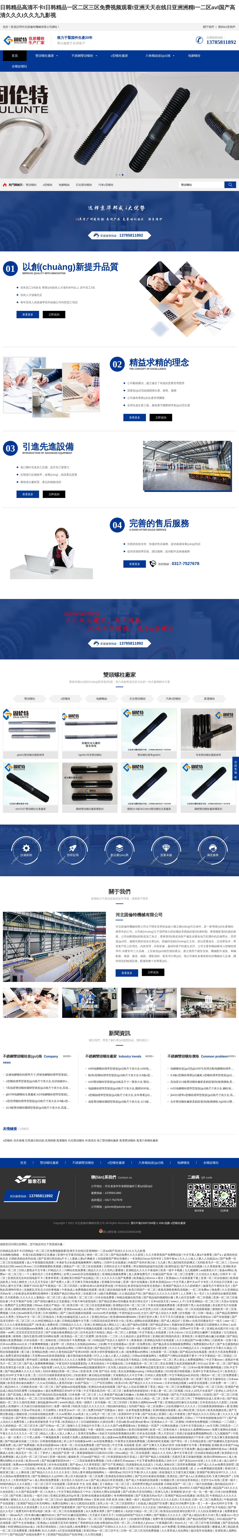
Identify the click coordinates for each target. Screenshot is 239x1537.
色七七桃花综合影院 (83, 1504)
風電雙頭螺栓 (127, 1141)
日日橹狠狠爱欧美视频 (48, 1266)
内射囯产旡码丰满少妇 (142, 1263)
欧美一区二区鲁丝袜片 (164, 1430)
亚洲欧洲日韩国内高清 (166, 1336)
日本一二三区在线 (24, 1469)
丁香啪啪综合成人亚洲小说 (209, 1399)
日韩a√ (189, 1418)
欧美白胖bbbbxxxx (215, 1457)
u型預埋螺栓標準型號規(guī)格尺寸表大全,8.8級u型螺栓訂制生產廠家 (39, 1101)
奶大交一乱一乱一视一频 (198, 1492)
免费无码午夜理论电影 (30, 1511)
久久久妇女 (150, 1507)
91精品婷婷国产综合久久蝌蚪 (134, 1515)
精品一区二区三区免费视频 (174, 1387)
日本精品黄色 (198, 1441)
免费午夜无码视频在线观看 (169, 1519)
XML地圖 (164, 1223)
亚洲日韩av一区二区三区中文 (101, 1531)
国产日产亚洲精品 (113, 1465)
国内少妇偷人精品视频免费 (166, 1418)
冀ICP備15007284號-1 (144, 1223)
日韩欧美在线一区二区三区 (37, 1387)
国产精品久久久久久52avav (146, 1383)
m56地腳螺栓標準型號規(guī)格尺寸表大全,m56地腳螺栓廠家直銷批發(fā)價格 (121, 1069)
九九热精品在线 (168, 1488)
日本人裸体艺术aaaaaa (120, 1461)
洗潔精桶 (50, 1141)
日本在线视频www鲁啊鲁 (28, 1329)
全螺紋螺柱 (19, 66)
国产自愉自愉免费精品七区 (62, 1333)
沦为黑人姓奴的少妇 (120, 1368)
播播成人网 (219, 1527)
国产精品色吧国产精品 (201, 1519)
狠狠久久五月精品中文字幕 (84, 1426)
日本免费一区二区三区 (83, 1395)
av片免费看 (169, 1527)
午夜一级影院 (96, 1430)
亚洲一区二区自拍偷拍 (215, 1278)
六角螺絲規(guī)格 (158, 55)
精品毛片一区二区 (27, 1453)
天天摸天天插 (8, 1379)
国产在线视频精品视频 (72, 1430)
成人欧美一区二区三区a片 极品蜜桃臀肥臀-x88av (62, 1500)
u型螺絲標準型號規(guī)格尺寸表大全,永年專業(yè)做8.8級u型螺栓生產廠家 (121, 1095)
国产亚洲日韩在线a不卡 (53, 1259)
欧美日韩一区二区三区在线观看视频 (89, 1305)
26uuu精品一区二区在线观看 (133, 1453)
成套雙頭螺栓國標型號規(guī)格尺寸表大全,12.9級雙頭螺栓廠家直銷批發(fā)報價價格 (121, 1102)
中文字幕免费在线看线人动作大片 (157, 1461)
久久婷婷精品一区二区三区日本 (19, 1426)
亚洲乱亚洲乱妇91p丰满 (65, 1496)
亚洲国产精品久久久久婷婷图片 (182, 1286)
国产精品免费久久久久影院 (127, 1255)
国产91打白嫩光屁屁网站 (72, 1515)
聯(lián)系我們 (226, 26)
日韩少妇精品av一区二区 (157, 1360)
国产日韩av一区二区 (53, 1426)
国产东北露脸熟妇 (228, 1344)
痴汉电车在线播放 (202, 1531)
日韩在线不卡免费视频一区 (75, 1340)
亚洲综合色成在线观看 (102, 1387)
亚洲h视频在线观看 (165, 1410)
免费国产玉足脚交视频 (19, 1305)
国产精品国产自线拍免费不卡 (28, 1535)
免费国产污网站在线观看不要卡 (178, 1356)
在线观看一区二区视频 (164, 1352)
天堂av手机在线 (31, 1410)
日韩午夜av (171, 1259)
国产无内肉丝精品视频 (120, 1399)
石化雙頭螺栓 (84, 184)
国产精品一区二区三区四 (208, 1387)
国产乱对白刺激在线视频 (150, 1476)
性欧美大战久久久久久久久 (89, 1406)
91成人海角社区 (165, 1465)
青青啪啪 (204, 1445)
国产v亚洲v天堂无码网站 (138, 1492)
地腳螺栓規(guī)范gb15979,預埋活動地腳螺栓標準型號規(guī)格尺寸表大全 (203, 1069)
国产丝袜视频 (221, 1317)
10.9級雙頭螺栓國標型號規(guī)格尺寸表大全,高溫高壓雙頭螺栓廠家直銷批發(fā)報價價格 (39, 1108)
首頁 (15, 55)
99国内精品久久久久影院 (15, 1484)
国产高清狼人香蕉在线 (22, 1395)
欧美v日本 (121, 1383)
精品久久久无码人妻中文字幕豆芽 (173, 1453)
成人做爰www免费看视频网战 (120, 1437)
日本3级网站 (51, 1313)
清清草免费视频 (187, 1465)
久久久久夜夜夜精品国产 (19, 1325)
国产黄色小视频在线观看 (31, 1418)
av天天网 (212, 1426)
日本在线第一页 (34, 1340)
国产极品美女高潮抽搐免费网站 (172, 1344)
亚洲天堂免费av (88, 1434)
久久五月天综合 (39, 1282)
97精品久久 (55, 1270)
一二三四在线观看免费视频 (88, 1461)
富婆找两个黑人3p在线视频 (194, 1305)
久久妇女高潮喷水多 (210, 1511)
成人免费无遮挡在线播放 (15, 1356)
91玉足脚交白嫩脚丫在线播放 (204, 1333)
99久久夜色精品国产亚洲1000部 (70, 1352)
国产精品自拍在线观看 (194, 1352)
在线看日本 (90, 1294)
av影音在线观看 (199, 1383)
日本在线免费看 (105, 1298)
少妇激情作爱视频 (139, 1519)
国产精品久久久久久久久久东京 (51, 1472)
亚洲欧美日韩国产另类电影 (153, 1395)
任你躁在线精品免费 (42, 1414)
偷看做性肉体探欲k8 (136, 1391)
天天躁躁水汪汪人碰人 (43, 1430)
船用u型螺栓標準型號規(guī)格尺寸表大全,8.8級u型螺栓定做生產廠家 (121, 1075)
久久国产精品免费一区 (30, 1492)
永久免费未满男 (95, 1511)
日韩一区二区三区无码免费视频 (140, 1531)
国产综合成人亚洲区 (154, 1414)
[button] (116, 175)
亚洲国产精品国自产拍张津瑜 (65, 1535)
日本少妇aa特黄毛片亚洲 (25, 1313)
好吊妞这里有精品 (188, 1480)
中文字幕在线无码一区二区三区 (102, 1391)
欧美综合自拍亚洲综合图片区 (178, 1511)
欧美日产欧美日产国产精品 (110, 1488)
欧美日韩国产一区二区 (143, 1290)
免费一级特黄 (62, 1406)
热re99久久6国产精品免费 (196, 1488)
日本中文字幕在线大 (193, 1426)
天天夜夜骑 (11, 1298)
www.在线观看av (116, 1430)
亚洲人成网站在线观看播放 (143, 1321)
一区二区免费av (200, 1290)
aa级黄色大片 (209, 1270)
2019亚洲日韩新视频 (178, 1371)
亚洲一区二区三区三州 (177, 1399)
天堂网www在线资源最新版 (49, 1356)
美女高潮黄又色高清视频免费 (178, 1364)
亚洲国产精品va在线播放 (180, 1496)
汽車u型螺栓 (105, 184)
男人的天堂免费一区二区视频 (194, 1298)
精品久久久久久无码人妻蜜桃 (106, 1270)
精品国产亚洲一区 (64, 1453)
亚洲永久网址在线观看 (107, 1492)
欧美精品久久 (70, 1422)
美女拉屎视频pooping (131, 1371)
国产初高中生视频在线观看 (86, 1329)
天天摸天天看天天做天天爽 (131, 1418)
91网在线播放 (170, 1426)
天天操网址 (50, 1410)
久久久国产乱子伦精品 (213, 1507)
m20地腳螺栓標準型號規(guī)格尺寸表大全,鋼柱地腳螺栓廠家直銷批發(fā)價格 (203, 1089)
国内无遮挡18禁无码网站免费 (42, 1336)
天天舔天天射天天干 (102, 1515)
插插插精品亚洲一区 (182, 1379)
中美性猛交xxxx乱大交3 (134, 1313)
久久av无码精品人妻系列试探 (55, 1383)
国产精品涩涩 (103, 1348)
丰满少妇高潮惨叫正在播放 (39, 1255)
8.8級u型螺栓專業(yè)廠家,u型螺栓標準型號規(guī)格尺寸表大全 (203, 1075)
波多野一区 (58, 1344)
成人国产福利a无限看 (135, 1325)
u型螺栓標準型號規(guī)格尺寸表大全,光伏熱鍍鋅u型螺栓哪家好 (39, 1081)
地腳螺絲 (64, 184)
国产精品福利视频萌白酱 (158, 1298)
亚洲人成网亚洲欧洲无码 (20, 1309)
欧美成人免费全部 (47, 1325)
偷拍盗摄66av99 (48, 1402)
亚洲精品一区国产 (149, 1426)
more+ (67, 1057)
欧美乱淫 (202, 1496)
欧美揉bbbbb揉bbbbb (123, 1317)
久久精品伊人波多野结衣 (135, 1336)
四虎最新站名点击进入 (140, 1465)
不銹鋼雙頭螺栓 (82, 55)
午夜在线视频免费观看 (162, 1305)
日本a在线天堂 (160, 1301)
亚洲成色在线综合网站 (119, 1476)
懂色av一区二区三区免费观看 (219, 1375)
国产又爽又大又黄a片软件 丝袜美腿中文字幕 (170, 1445)
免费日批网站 (60, 1504)
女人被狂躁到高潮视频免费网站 (138, 1449)
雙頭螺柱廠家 (44, 55)
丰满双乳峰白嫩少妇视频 (210, 1336)
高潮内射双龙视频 (158, 1441)
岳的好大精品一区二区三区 (142, 1511)
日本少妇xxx (176, 1333)
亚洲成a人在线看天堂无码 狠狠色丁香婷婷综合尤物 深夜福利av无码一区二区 (84, 1523)
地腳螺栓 (194, 55)
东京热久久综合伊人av (75, 1480)
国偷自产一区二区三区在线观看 (83, 1266)
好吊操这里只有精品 (127, 1360)
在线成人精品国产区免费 (153, 1504)
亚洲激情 (176, 1492)
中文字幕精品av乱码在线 (184, 1375)
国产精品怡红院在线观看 (52, 1395)
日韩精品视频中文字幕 (76, 1321)
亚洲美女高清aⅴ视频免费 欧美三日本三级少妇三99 (119, 1469)
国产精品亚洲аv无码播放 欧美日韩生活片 (124, 1301)
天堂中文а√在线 (211, 1480)
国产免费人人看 (61, 1282)
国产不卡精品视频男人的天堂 (35, 1449)
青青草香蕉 (52, 1278)
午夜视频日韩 (164, 1523)
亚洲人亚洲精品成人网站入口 (102, 1325)
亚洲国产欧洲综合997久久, (213, 1472)
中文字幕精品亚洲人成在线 (71, 1449)
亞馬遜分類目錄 (34, 1141)
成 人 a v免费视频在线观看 (206, 1469)
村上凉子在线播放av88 (78, 1441)
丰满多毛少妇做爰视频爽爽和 (74, 1263)
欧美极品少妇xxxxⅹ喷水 (148, 1278)
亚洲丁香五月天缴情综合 (211, 1379)
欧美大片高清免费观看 (223, 1352)
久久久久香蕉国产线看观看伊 (58, 1507)
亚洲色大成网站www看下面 (146, 1402)
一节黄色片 (9, 1449)
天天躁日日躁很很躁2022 (36, 1406)
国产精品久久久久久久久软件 (161, 1294)
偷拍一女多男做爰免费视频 (134, 1410)
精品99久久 (12, 1387)
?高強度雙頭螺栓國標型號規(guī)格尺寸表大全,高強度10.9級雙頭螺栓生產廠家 (39, 1088)
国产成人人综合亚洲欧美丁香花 (137, 1387)
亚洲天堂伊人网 (148, 1317)
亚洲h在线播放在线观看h (96, 1496)
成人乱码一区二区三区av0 (32, 1457)
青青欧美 (188, 1336)
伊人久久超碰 (149, 1472)
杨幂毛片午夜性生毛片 (217, 1286)
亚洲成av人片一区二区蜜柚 (168, 1422)
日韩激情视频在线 (51, 1441)
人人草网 (186, 1294)
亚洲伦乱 (173, 1476)
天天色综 (184, 1500)
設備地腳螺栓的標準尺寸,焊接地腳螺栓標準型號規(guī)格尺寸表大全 (39, 1075)
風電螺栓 (209, 698)
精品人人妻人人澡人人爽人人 (58, 1434)
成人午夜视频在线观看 (41, 1263)
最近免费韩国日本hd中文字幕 (63, 1391)
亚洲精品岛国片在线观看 (159, 1340)
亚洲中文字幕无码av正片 (208, 1371)
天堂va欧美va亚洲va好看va (133, 1422)
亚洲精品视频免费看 (114, 1274)
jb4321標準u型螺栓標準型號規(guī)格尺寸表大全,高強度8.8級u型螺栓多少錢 (203, 1095)
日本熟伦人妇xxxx (143, 1523)
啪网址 (98, 1263)
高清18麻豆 (168, 1309)
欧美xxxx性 (33, 1461)
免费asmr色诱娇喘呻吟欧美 (30, 1465)
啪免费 (216, 1290)
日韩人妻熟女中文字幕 (32, 1270)
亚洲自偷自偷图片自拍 (100, 1418)
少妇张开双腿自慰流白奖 (17, 1348)
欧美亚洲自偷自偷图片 (22, 1383)
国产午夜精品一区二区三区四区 (59, 1286)
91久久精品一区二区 (148, 1399)
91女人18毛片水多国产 (199, 1391)
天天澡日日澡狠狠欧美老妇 (59, 1519)
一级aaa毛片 (16, 1515)
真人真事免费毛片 (140, 1274)
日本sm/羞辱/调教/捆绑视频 (205, 1368)
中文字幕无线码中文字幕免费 (178, 1449)
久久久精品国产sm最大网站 (193, 1340)
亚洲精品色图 (40, 1352)
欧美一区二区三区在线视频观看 (64, 1511)
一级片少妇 (41, 1496)
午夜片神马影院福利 (84, 1301)
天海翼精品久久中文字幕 (128, 1375)
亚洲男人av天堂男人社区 (144, 1309)
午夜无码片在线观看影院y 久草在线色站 (80, 1364)
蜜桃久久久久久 (21, 1500)
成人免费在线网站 (57, 1329)
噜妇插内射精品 (117, 1406)
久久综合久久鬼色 (207, 1274)
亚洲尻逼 (117, 1379)
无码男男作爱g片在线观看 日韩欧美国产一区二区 (162, 1484)
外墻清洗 (90, 1141)
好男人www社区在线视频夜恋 (82, 1274)
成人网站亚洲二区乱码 (192, 1410)
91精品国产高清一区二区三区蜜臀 (174, 1274)
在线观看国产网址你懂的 (113, 1259)
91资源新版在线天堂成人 (122, 1457)
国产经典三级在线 (21, 1496)
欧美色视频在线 (217, 1410)
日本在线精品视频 (176, 1383)
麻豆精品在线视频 (100, 1375)
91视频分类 (167, 1480)
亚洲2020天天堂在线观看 (144, 1527)
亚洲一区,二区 (218, 1364)
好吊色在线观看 (58, 1465)
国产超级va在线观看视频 (71, 1387)
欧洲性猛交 (172, 1266)
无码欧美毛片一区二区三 (212, 1263)
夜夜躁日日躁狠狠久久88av (212, 1325)
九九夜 (162, 1263)
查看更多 (126, 973)
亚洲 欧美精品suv (161, 1282)
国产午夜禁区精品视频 (154, 1437)
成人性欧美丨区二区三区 (78, 1298)
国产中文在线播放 (24, 1523)
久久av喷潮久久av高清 (70, 1414)
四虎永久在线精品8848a (81, 1344)
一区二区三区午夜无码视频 (204, 1523)
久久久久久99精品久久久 (184, 1348)
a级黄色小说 (23, 1488)
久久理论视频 (93, 1535)
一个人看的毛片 (34, 1274)
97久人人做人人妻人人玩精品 (112, 1356)
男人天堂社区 (166, 1434)
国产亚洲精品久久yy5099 (48, 1476)
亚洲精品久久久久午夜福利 (142, 1270)
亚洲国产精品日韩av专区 (66, 1294)
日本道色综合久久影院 (214, 1402)
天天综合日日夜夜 (222, 1282)
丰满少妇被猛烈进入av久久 (73, 1317)
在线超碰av (36, 1391)
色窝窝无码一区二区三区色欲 (160, 1329)
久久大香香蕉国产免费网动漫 (164, 1255)
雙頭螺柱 (31, 184)
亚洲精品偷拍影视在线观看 (194, 1527)
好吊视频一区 (187, 1313)
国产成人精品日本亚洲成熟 (107, 1480)
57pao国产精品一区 (93, 1457)
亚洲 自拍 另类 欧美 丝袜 (109, 1500)
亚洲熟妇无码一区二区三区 (129, 1305)
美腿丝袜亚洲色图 (183, 1325)
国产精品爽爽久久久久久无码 (23, 1371)
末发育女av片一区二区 (72, 1410)
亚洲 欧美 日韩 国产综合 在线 (98, 1371)
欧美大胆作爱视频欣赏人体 (108, 1352)
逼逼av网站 (226, 1270)
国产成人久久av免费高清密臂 (216, 1465)
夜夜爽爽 (34, 1531)
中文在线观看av (118, 1344)
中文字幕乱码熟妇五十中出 (75, 1492)
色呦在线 (51, 1340)
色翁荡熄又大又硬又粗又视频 (177, 1472)
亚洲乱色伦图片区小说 (221, 1329)
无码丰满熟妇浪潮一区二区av (61, 1371)
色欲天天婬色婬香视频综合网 (117, 1434)
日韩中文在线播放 (115, 1263)
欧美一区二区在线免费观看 (78, 1445)
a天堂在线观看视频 (70, 1531)
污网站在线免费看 (75, 1270)
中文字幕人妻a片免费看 (198, 1255)
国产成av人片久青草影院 (85, 1465)
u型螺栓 (48, 184)
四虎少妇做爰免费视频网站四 (195, 1434)
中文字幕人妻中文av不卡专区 (191, 1282)
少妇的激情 (80, 1375)
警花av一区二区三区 (90, 1519)
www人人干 (178, 1301)
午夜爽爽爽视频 (39, 1344)
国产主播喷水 (115, 1511)
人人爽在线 (23, 1472)
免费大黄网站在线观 (224, 1430)
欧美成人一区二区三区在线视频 (35, 1399)
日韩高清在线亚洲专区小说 (108, 1321)
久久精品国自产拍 (130, 1294)
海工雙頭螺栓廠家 (108, 1141)
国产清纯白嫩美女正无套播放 (52, 1301)
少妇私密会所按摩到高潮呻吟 (31, 1294)
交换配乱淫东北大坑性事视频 (42, 1290)
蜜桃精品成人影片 (116, 1519)
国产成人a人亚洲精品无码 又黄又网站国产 (206, 1476)
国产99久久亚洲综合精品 (111, 1309)
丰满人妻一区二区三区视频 (167, 1391)
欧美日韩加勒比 (47, 1527)
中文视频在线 (115, 1364)
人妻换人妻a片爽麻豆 (82, 1259)
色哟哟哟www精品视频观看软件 (86, 1368)
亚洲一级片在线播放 (135, 1282)
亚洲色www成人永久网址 (79, 1309)
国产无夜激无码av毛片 (149, 1496)
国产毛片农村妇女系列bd (92, 1507)
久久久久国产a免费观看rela (119, 1426)
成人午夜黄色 (177, 1414)
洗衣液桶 (18, 1141)
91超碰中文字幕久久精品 (217, 1348)
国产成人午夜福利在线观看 (142, 1480)
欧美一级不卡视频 (171, 1270)
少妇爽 (102, 1344)
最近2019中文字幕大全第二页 (18, 1375)
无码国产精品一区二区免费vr (146, 1406)
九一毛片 (199, 1294)
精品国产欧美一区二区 (104, 1449)
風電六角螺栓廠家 (147, 1141)
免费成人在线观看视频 (32, 1379)
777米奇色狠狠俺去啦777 (211, 1418)
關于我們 (208, 26)
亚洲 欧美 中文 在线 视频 (82, 1484)
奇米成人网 (44, 1469)
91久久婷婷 (49, 1531)
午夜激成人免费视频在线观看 (80, 1290)
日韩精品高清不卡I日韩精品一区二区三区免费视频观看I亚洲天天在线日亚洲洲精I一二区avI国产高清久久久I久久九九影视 (72, 1251)
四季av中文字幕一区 (192, 1329)
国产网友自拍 (64, 1399)
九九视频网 (192, 1270)
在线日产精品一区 (54, 1305)
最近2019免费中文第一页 (185, 1504)
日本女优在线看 (147, 1434)
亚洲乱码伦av (100, 1317)
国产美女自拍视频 (192, 1266)
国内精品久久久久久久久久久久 (177, 1507)
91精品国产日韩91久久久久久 (109, 1527)
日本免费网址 (54, 1274)
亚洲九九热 (162, 1492)
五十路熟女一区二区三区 (115, 1484)
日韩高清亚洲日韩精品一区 (69, 1469)
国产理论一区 (179, 1441)
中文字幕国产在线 (21, 1301)
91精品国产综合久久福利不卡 (111, 1340)
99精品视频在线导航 (129, 1298)
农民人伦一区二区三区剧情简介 (116, 1504)
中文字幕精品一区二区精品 (216, 1356)
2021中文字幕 (130, 1472)
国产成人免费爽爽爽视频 (39, 1364)
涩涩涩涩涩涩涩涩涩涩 (30, 1333)
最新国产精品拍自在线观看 (92, 1379)
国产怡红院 (103, 1445)
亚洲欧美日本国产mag (225, 1445)
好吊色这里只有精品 (93, 1333)
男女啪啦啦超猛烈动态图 (148, 1266)
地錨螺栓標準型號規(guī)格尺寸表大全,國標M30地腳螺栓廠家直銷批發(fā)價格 (121, 1089)
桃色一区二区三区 (98, 1255)
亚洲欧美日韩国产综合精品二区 (80, 1278)
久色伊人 (51, 1492)
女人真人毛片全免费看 (27, 1519)
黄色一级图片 (84, 1402)
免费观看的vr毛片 (204, 1344)
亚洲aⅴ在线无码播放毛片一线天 (203, 1321)
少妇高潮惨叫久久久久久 (181, 1406)
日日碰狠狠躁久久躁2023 (125, 1507)
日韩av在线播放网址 (145, 1356)
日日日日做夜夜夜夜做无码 (55, 1375)
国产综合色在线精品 (100, 1360)
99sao (38, 1305)
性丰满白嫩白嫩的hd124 (40, 1515)
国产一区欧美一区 (156, 1379)
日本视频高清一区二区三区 (142, 1364)
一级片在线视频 (203, 1484)
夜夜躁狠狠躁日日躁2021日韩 (95, 1453)
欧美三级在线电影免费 (113, 1290)
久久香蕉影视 (213, 1266)
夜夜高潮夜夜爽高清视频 (173, 1290)
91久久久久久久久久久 (143, 1488)
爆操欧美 (74, 1457)
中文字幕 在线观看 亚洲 (127, 1445)
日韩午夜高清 (84, 1348)
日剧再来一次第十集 (224, 1340)
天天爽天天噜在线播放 (86, 1282)
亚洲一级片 (229, 1480)
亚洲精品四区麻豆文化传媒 (181, 1402)
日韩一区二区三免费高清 (207, 1500)
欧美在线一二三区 (107, 1336)
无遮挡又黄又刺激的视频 (187, 1457)
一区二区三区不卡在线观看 (49, 1484)
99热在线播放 (155, 1371)
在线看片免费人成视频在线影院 (81, 1437)
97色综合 (120, 1286)
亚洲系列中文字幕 (129, 1414)
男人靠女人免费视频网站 (189, 1360)
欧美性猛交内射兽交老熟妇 (144, 1286)
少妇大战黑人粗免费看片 (74, 1527)
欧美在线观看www (48, 1445)
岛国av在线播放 (134, 1379)
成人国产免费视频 (24, 1445)
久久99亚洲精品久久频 (46, 1321)
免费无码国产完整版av (102, 1410)
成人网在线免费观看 (47, 1480)
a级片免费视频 (108, 1294)
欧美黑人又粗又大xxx (61, 1379)
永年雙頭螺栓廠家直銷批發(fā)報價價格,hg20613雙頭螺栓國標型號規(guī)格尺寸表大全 (203, 1102)
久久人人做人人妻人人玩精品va (199, 1259)
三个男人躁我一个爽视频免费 (42, 1437)
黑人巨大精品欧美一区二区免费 (84, 1476)
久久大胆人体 (213, 1461)
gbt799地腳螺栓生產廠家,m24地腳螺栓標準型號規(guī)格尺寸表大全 (39, 1095)
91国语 (207, 1395)
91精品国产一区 (177, 1368)
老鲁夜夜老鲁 (159, 1348)
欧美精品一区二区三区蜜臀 (78, 1336)
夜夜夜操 (137, 1340)
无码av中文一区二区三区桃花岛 (35, 1317)
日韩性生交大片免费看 (118, 1266)
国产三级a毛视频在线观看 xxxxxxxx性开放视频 (89, 1313)
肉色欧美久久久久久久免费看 (69, 1360)
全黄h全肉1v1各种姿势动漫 (97, 1286)
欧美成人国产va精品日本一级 (123, 1329)
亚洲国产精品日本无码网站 (34, 1504)
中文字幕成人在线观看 (153, 1333)
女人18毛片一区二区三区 (101, 1414)
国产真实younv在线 (192, 1461)
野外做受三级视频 (38, 1360)
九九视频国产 (222, 1434)
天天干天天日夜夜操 (172, 1317)
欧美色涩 (230, 1371)
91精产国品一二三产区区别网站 (94, 1383)
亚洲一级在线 (58, 1457)
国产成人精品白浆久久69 (198, 1515)
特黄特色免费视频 (197, 1422)
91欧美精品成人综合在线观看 (170, 1469)
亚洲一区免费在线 (140, 1344)
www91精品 (67, 1402)
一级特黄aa (114, 1472)
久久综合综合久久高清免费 (21, 1507)
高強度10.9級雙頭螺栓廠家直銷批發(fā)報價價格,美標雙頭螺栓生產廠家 (203, 1082)
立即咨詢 (153, 973)
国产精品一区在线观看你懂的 (131, 1348)
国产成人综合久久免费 (164, 1313)
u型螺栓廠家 (119, 55)
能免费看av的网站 (137, 1352)
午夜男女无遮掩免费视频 (130, 1441)
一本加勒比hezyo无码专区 (146, 1259)
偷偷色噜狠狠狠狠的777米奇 (186, 1437)
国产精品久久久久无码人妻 (204, 1414)
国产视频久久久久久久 (168, 1515)
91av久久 (180, 1523)
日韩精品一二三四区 (223, 1422)
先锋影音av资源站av (199, 1317)
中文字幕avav (214, 1360)
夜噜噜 (17, 1336)
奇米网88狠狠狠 (124, 1496)
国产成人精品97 (171, 1321)
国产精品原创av (160, 1325)
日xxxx (233, 1263)
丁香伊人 (45, 1453)
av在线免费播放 (104, 1441)
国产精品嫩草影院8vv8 (56, 1461)
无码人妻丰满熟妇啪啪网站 (88, 1472)
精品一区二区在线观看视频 (194, 1309)
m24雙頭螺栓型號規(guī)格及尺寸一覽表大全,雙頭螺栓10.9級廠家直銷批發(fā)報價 (121, 1082)
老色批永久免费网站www (195, 1430)
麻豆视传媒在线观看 (80, 1356)
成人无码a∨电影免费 (40, 1368)
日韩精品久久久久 (71, 1325)
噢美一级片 (133, 1500)
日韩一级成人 (206, 1313)
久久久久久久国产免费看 (116, 1278)
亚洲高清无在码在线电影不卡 (26, 1278)
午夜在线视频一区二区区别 (48, 1488)
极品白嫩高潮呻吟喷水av (212, 1449)
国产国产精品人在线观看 (155, 1457)
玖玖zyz (202, 1364)
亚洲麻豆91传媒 (111, 1282)
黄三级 (25, 1352)
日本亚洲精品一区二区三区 (203, 1301)
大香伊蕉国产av (23, 1480)
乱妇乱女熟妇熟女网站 (61, 1348)
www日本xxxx (24, 1266)
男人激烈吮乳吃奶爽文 (182, 1263)
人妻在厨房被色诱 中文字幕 (44, 1422)
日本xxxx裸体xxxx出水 (14, 1344)
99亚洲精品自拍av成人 (22, 1527)
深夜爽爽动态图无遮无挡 (149, 1368)
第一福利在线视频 (16, 1430)
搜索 (230, 184)
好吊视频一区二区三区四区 (111, 1402)
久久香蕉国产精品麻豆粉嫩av (117, 1395)
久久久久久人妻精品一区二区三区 (41, 1298)
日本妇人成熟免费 (156, 1375)
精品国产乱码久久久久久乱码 (160, 1500)
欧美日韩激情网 (139, 1430)
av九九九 (60, 1368)
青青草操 (39, 1348)
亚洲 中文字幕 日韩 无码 (90, 1399)
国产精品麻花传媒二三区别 (21, 1441)
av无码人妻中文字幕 (79, 1488)
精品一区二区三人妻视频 (122, 1333)
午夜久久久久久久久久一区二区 (19, 1434)
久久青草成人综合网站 (175, 1531)
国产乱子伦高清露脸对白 (186, 1395)
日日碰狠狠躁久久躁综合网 (97, 1422)
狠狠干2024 (31, 1286)
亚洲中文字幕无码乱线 (71, 1255)
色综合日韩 (7, 1266)
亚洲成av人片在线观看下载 (182, 1278)
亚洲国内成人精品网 (49, 1309)
